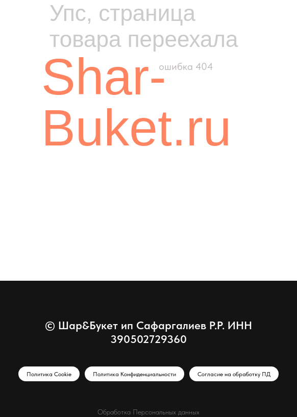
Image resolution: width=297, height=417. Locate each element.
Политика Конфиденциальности (134, 374)
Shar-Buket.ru (136, 102)
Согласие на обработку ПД (233, 374)
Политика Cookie (49, 374)
